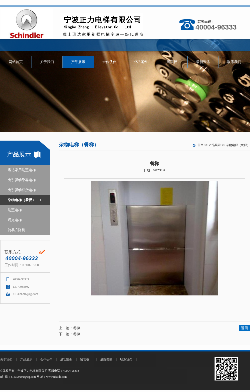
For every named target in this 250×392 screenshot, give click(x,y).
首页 (201, 145)
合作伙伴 (109, 62)
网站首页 (16, 62)
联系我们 (234, 62)
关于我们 (47, 62)
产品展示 (78, 62)
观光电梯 (15, 220)
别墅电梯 (15, 210)
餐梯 (76, 328)
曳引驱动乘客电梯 (22, 180)
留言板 (172, 62)
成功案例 (141, 62)
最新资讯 (203, 62)
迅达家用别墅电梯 (22, 170)
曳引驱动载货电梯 (22, 190)
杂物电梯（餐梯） (22, 200)
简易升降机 (16, 230)
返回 (244, 328)
